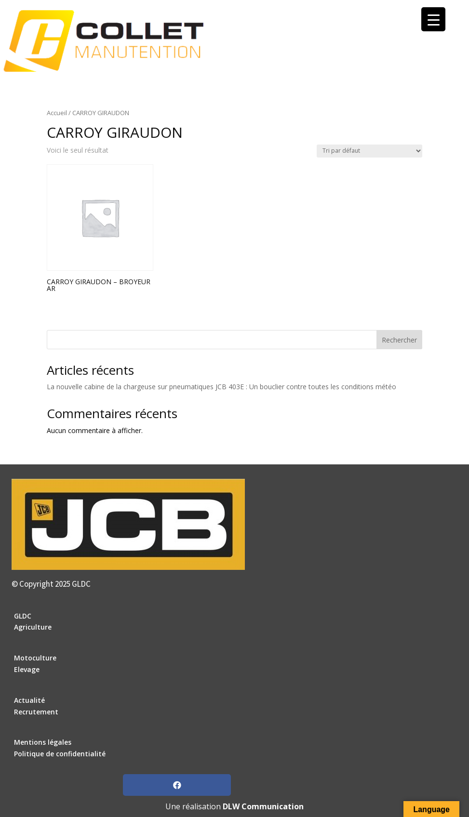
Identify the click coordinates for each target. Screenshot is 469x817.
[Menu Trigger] (433, 19)
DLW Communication (263, 806)
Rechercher (399, 339)
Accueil (57, 112)
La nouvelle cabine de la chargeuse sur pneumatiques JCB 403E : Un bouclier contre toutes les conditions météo (221, 386)
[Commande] (369, 151)
